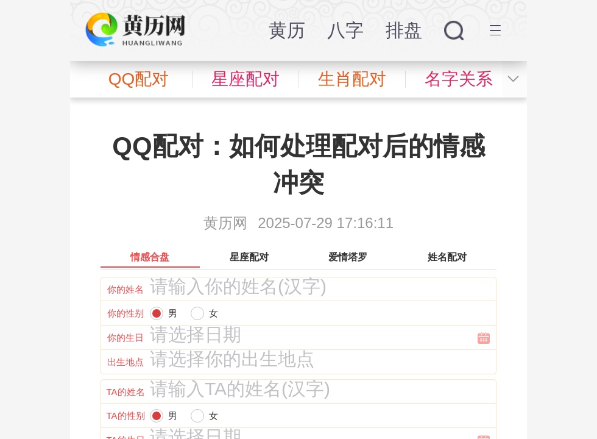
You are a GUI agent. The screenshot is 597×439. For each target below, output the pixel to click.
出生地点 (125, 362)
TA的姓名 (125, 392)
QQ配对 (138, 79)
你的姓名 (125, 289)
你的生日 (125, 337)
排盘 (404, 30)
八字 (345, 30)
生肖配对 (352, 79)
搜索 (454, 30)
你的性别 (125, 313)
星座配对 (245, 79)
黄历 (287, 30)
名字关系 (459, 79)
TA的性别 (125, 415)
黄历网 (225, 223)
